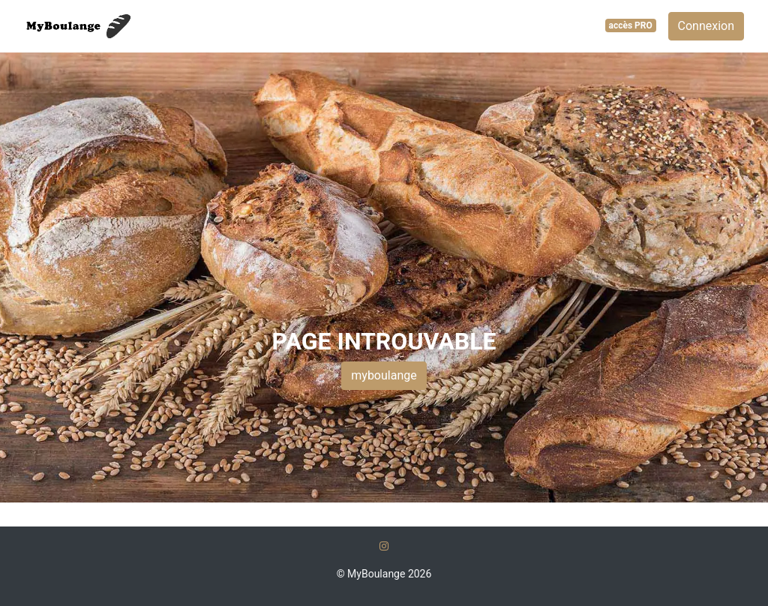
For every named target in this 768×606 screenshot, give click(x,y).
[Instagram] (384, 546)
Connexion (706, 26)
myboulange (383, 375)
